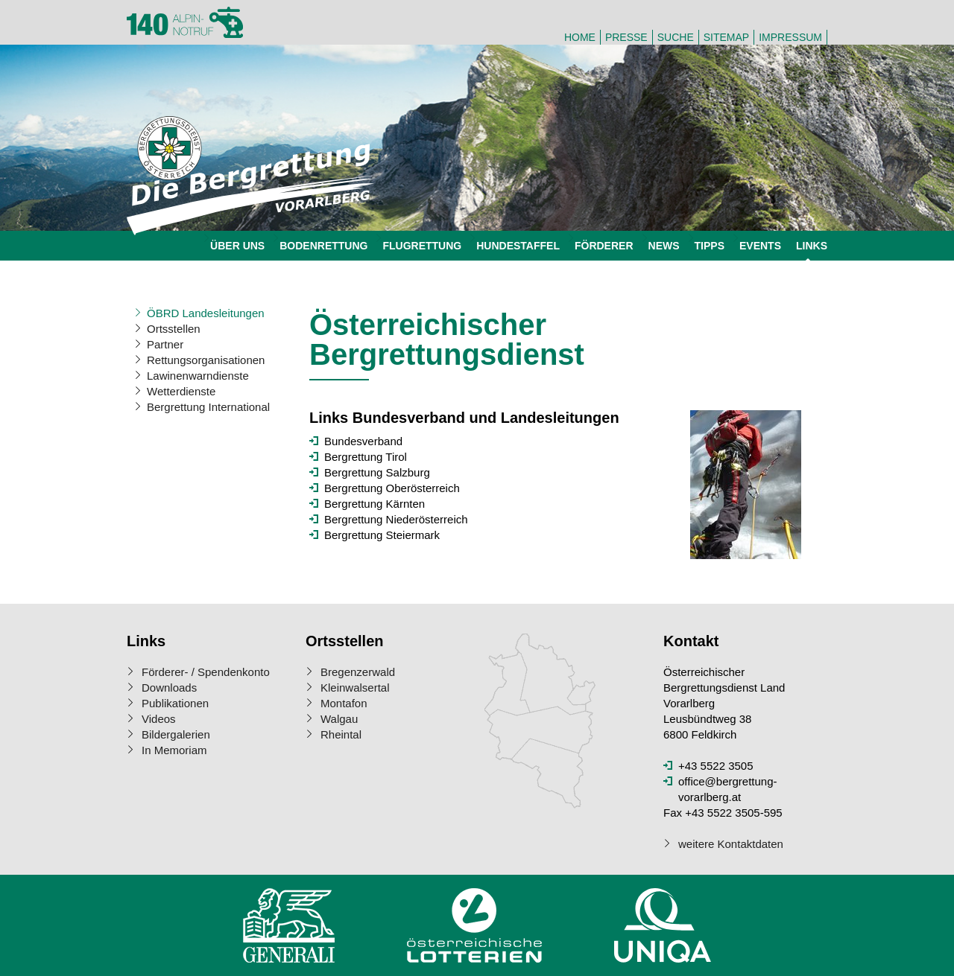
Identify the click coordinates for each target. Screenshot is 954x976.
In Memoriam (174, 750)
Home (580, 37)
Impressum (790, 37)
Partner (165, 344)
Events (760, 246)
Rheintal (340, 734)
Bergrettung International (208, 407)
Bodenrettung (323, 246)
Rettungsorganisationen (206, 360)
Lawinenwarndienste (198, 375)
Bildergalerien (176, 734)
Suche (675, 37)
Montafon (343, 703)
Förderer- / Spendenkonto (206, 672)
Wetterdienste (181, 391)
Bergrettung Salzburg (377, 472)
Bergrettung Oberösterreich (392, 488)
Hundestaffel (518, 246)
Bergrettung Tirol (365, 456)
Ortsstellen (173, 328)
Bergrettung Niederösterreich (396, 519)
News (664, 246)
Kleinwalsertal (355, 687)
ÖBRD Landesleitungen (206, 313)
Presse (626, 37)
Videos (159, 718)
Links (811, 246)
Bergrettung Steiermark (382, 535)
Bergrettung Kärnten (374, 503)
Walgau (339, 718)
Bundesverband (363, 441)
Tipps (709, 246)
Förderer (604, 246)
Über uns (237, 246)
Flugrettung (421, 246)
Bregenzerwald (357, 672)
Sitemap (726, 37)
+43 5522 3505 (716, 765)
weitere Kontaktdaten (730, 844)
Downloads (169, 687)
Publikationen (175, 703)
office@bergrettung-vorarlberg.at (727, 789)
